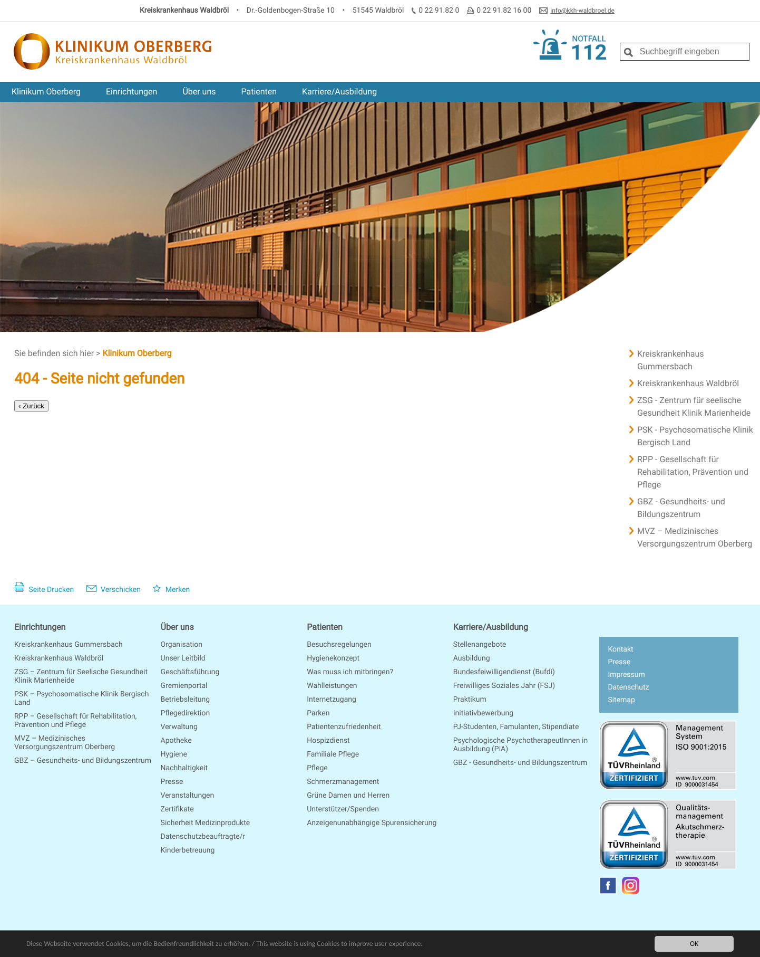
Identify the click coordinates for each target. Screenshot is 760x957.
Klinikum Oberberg (46, 92)
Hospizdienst (328, 740)
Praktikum (469, 699)
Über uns (199, 92)
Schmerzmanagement (343, 782)
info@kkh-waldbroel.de (582, 10)
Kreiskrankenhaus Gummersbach (68, 644)
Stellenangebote (479, 644)
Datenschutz (628, 687)
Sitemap (621, 700)
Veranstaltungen (188, 795)
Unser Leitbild (183, 658)
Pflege (317, 768)
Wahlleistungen (332, 686)
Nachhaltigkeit (184, 768)
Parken (318, 713)
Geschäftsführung (190, 672)
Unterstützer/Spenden (343, 809)
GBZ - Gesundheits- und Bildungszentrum (520, 763)
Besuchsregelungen (339, 644)
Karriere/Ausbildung (339, 92)
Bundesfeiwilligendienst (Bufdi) (504, 672)
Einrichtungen (131, 92)
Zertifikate (177, 809)
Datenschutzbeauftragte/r (203, 836)
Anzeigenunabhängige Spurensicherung (371, 823)
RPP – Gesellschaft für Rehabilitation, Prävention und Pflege (75, 720)
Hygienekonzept (333, 658)
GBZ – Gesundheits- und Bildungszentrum (82, 761)
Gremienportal (184, 686)
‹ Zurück (31, 406)
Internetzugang (331, 699)
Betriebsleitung (185, 699)
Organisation (181, 644)
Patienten (259, 92)
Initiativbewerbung (483, 713)
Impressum (626, 675)
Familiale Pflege (333, 754)
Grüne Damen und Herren (348, 795)
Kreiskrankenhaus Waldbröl (58, 658)
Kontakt (620, 649)
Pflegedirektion (185, 713)
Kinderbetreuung (188, 850)
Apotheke (176, 740)
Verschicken (113, 590)
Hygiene (174, 754)
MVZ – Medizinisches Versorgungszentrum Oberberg (64, 742)
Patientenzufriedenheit (344, 727)
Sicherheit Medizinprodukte (205, 823)
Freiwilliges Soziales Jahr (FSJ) (504, 686)
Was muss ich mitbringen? (350, 672)
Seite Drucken (44, 590)
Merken (171, 590)
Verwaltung (179, 727)
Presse (172, 782)
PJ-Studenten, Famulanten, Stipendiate (516, 727)
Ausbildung (471, 658)
